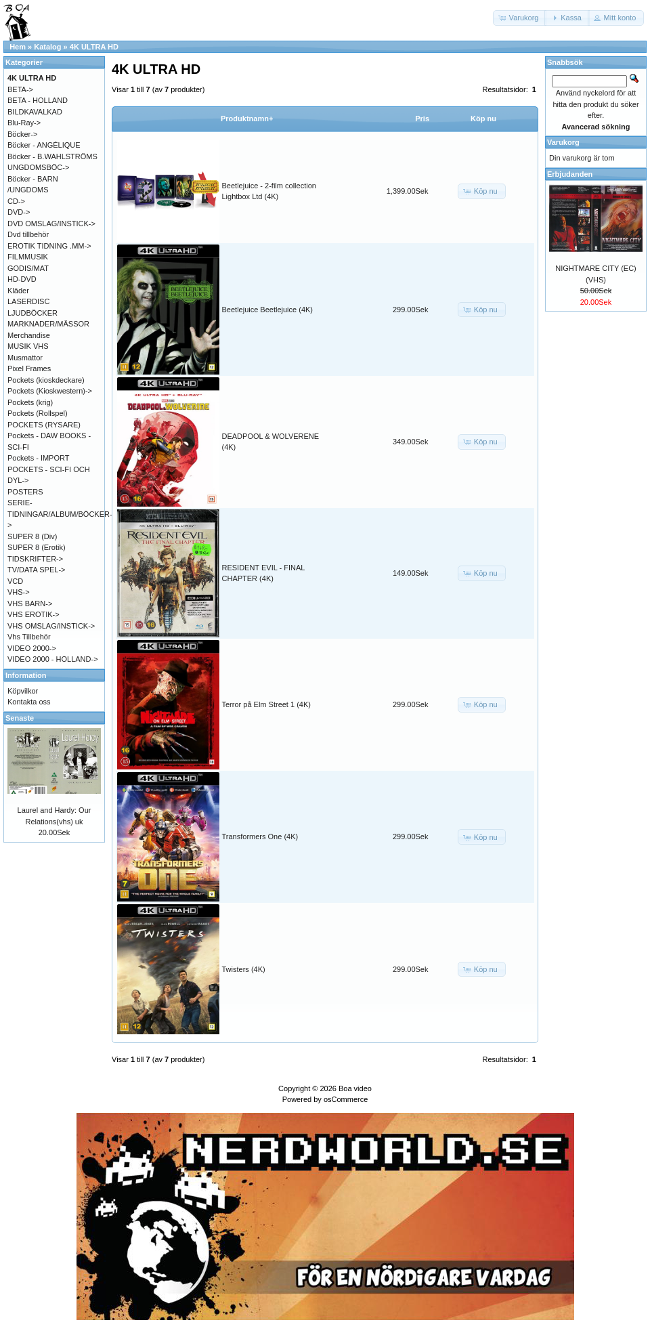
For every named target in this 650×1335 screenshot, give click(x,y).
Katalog (47, 47)
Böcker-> (22, 134)
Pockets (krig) (30, 402)
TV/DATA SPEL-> (36, 570)
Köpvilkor (22, 691)
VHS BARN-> (29, 603)
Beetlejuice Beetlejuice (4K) (267, 309)
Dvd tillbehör (28, 234)
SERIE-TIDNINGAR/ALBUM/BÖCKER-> (59, 514)
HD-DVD (22, 279)
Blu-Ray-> (24, 123)
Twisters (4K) (243, 969)
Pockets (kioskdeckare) (46, 380)
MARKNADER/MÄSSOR (48, 324)
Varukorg (563, 142)
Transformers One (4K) (260, 836)
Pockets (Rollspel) (37, 413)
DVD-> (18, 212)
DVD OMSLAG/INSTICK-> (51, 223)
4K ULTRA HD (94, 47)
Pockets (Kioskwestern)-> (49, 391)
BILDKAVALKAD (34, 112)
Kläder (18, 291)
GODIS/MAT (28, 268)
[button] (520, 18)
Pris (422, 118)
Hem (17, 47)
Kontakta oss (29, 702)
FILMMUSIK (27, 257)
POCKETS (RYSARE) (44, 425)
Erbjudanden (569, 174)
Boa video (355, 1088)
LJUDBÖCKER (32, 313)
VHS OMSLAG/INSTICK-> (51, 626)
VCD (15, 581)
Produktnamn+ (247, 118)
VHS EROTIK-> (33, 614)
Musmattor (25, 358)
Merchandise (28, 335)
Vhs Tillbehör (29, 637)
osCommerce (346, 1099)
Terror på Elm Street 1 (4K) (266, 704)
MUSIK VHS (28, 346)
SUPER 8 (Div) (32, 536)
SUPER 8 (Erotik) (36, 547)
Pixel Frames (29, 368)
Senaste (19, 718)
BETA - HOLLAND (37, 100)
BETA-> (20, 89)
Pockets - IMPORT (38, 458)
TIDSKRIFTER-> (35, 559)
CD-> (16, 201)
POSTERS (25, 492)
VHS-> (18, 592)
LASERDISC (28, 301)
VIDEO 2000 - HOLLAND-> (52, 659)
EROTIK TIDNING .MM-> (49, 246)
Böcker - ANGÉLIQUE (44, 145)
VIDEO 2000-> (31, 648)
